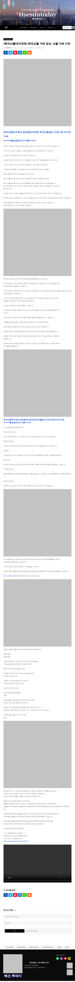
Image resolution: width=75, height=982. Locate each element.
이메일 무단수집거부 (34, 948)
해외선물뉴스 (33, 28)
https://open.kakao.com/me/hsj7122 (16, 842)
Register (41, 2)
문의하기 (68, 948)
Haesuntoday (37, 15)
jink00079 (8, 48)
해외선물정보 (23, 28)
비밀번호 (7, 924)
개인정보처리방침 (20, 948)
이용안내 (60, 948)
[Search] (73, 28)
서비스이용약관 (8, 948)
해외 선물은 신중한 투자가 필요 (14, 576)
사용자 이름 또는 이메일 (11, 917)
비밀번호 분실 (28, 931)
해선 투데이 (13, 977)
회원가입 (35, 931)
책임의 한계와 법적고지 (48, 948)
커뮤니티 (42, 28)
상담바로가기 (51, 28)
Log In (33, 2)
